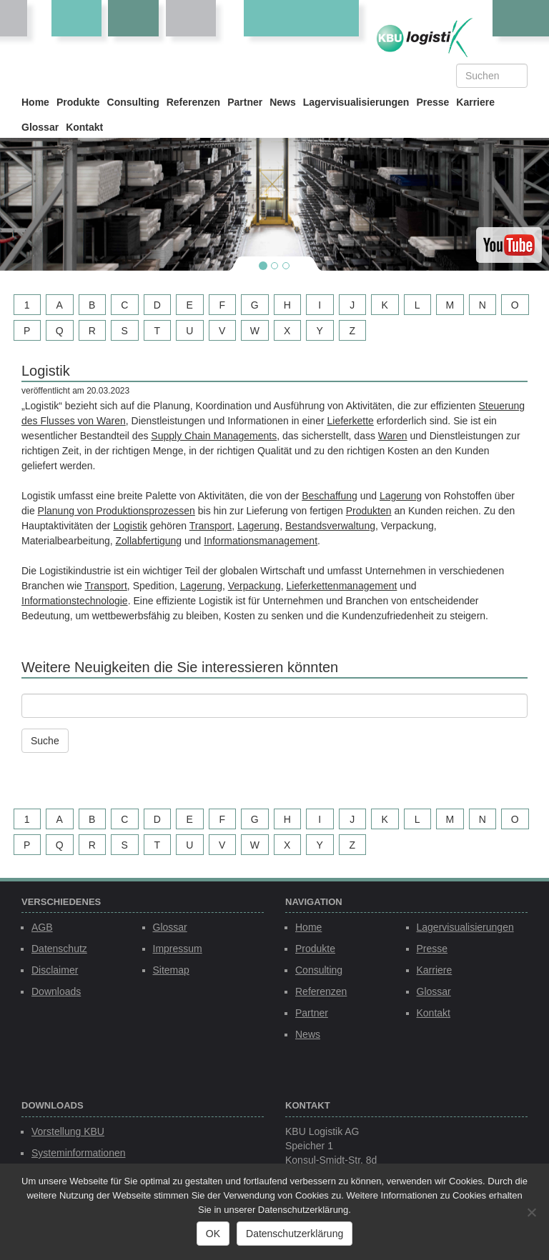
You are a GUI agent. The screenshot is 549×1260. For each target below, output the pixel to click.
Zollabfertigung (149, 540)
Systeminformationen (78, 1153)
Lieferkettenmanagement (341, 585)
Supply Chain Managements (214, 435)
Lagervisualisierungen (356, 102)
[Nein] (531, 1212)
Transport (210, 525)
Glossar (40, 127)
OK (213, 1233)
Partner (244, 102)
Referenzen (193, 102)
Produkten (369, 510)
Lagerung (401, 495)
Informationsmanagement (260, 540)
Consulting (133, 102)
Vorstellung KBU (67, 1131)
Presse (432, 102)
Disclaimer (54, 970)
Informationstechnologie (74, 600)
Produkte (78, 102)
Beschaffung (329, 495)
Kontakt (84, 127)
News (282, 102)
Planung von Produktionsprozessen (116, 510)
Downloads (56, 991)
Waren (392, 435)
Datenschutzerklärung (294, 1233)
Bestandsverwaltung (330, 525)
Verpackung (254, 585)
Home (35, 102)
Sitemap (171, 970)
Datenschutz (59, 948)
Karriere (475, 102)
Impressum (177, 948)
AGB (42, 927)
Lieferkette (350, 420)
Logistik (130, 525)
